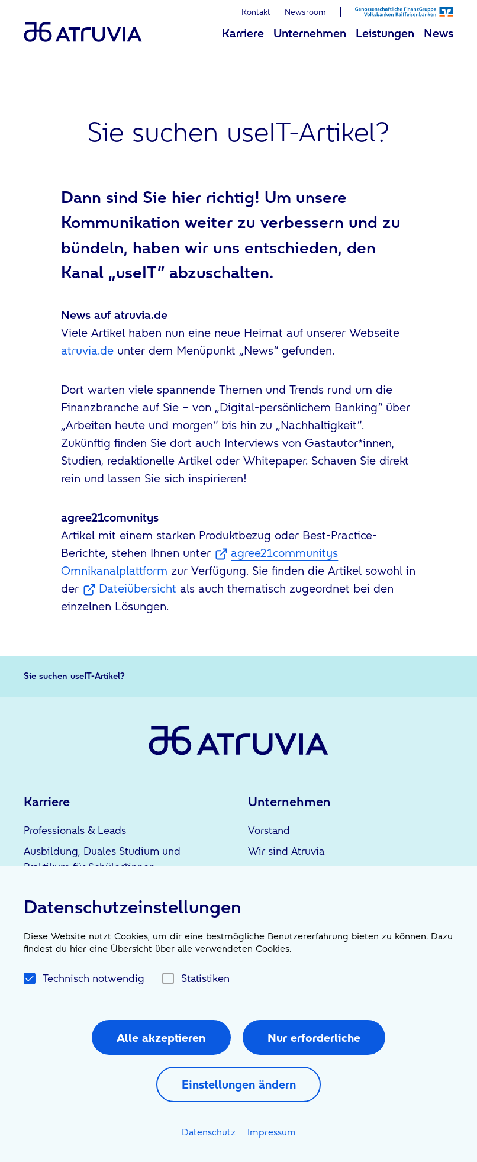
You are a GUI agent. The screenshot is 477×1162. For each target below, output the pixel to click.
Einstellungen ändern (239, 1084)
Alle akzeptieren (161, 1038)
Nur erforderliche (313, 1038)
